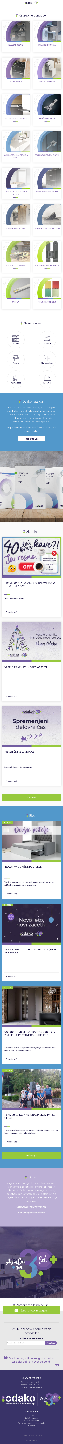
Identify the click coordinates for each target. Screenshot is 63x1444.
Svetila (15, 302)
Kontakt (31, 1426)
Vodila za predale (47, 82)
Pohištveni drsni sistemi (47, 192)
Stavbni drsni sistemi (15, 228)
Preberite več (11, 612)
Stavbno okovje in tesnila (47, 265)
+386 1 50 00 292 (35, 1385)
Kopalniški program (47, 45)
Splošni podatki (31, 1418)
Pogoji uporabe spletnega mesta (31, 1423)
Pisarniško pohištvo (47, 302)
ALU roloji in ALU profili (16, 118)
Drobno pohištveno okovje (47, 155)
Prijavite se (51, 1343)
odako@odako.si (35, 1387)
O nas (31, 1415)
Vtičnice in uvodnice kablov (47, 228)
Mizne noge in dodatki (15, 265)
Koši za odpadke (16, 82)
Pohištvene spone (47, 118)
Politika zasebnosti (31, 1420)
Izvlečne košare (15, 45)
